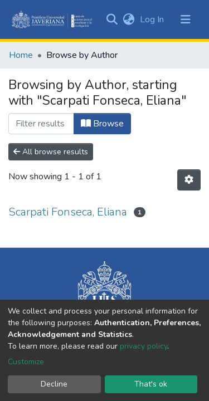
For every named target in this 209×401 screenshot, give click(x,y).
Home (21, 55)
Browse (102, 124)
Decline (54, 384)
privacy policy (143, 346)
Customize (26, 361)
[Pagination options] (189, 179)
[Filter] (41, 123)
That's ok (150, 384)
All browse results (50, 151)
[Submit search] (111, 19)
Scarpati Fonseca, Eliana (67, 211)
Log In (153, 19)
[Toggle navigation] (186, 19)
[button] (128, 19)
